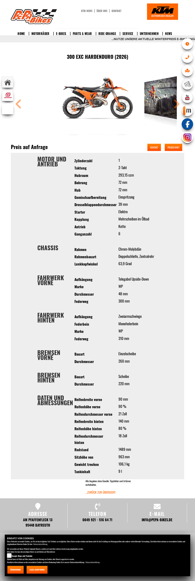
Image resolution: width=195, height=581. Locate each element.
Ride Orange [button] (107, 33)
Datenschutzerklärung (40, 544)
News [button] (168, 33)
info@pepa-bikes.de (157, 519)
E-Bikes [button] (61, 33)
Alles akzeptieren (37, 569)
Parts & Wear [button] (82, 33)
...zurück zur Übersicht (101, 492)
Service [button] (127, 33)
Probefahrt (173, 147)
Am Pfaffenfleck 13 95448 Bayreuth (37, 522)
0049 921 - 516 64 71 (97, 519)
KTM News (86, 11)
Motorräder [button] (40, 33)
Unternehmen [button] (149, 33)
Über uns (102, 11)
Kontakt (116, 11)
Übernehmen (15, 569)
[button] (18, 104)
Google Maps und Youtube (22, 555)
